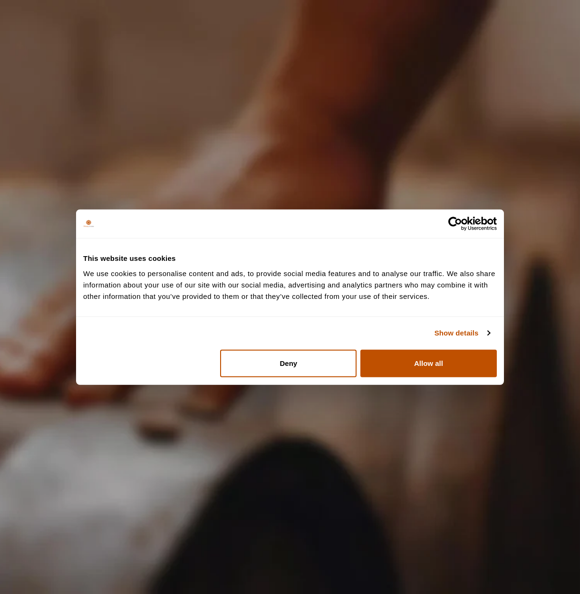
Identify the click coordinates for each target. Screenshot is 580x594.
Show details (457, 333)
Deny (289, 363)
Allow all (428, 363)
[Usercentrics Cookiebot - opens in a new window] (455, 224)
